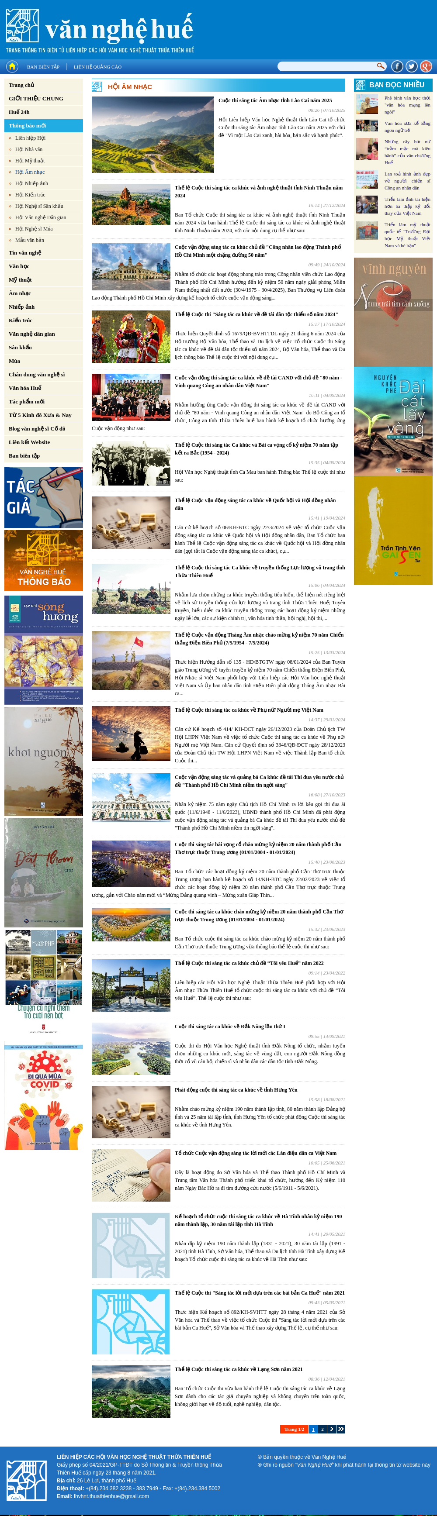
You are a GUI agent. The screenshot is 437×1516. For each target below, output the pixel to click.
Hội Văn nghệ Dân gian (40, 217)
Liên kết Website (29, 442)
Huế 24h (19, 112)
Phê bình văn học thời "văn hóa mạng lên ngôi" (407, 104)
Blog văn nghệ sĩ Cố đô (37, 428)
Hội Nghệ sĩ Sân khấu (39, 206)
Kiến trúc (20, 320)
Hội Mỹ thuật (30, 161)
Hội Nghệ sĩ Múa (34, 229)
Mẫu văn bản (29, 240)
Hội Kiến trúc (30, 195)
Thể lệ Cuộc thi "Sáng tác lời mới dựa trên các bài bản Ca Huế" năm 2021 (260, 1293)
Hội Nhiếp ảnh (31, 183)
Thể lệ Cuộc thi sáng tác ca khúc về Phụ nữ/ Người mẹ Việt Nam (249, 710)
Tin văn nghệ (25, 252)
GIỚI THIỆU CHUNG (36, 98)
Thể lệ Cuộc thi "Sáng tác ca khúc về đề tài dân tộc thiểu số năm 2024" (256, 314)
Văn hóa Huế (25, 388)
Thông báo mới (27, 125)
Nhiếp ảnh (22, 306)
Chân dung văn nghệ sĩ (37, 374)
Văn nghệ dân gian (32, 334)
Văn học (19, 266)
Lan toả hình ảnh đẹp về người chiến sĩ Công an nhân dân (407, 180)
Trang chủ (21, 85)
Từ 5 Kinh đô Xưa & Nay (40, 415)
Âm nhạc (20, 293)
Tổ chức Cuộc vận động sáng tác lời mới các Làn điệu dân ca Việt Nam (255, 1153)
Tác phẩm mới (27, 401)
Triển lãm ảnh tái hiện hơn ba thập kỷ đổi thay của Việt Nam (407, 206)
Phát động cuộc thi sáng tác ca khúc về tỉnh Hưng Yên (236, 1090)
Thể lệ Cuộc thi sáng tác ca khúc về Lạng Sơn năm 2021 (239, 1369)
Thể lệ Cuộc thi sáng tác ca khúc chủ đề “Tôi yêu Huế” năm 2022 (249, 963)
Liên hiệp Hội (30, 138)
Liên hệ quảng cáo (97, 66)
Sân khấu (20, 347)
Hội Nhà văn (28, 149)
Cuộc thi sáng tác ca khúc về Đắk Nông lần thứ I (230, 1026)
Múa (14, 361)
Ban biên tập (43, 66)
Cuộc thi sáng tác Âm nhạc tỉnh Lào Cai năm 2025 (275, 100)
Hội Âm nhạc (30, 172)
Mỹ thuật (20, 279)
